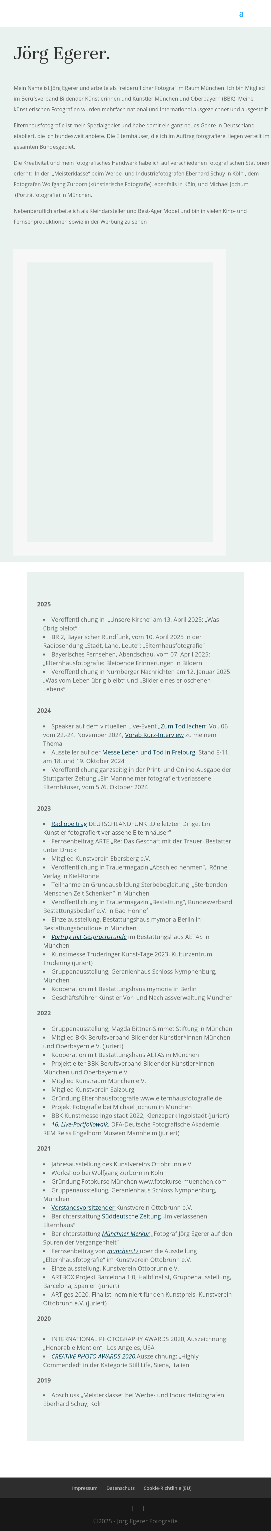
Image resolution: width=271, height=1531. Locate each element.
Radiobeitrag (69, 824)
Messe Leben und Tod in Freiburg (149, 752)
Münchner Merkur (126, 1233)
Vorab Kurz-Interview (154, 735)
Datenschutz (120, 1488)
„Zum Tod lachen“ (183, 726)
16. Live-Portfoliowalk (79, 1124)
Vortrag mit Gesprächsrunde (88, 937)
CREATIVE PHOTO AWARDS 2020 (93, 1356)
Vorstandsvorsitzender (82, 1207)
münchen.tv (122, 1251)
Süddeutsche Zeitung (131, 1216)
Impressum (84, 1488)
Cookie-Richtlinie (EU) (168, 1488)
